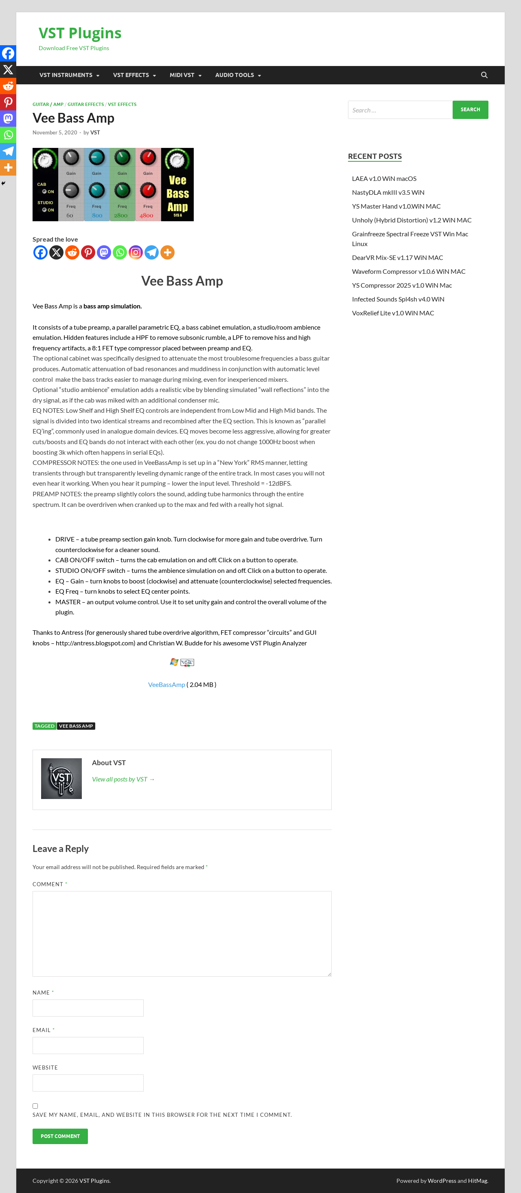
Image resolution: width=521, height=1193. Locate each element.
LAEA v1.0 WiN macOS (384, 178)
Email (44, 1030)
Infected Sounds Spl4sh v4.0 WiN (398, 299)
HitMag (477, 1180)
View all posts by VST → (123, 779)
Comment (50, 884)
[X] (56, 252)
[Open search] (484, 75)
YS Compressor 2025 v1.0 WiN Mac (402, 285)
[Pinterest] (88, 252)
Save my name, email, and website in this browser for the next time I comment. (162, 1115)
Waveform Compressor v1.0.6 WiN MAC (409, 271)
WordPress (442, 1180)
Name (43, 992)
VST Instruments (65, 75)
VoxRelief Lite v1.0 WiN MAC (393, 313)
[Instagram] (136, 252)
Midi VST (182, 75)
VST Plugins (80, 33)
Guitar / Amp (48, 104)
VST (95, 132)
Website (45, 1067)
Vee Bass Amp (76, 726)
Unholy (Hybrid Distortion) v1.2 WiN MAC (412, 220)
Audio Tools (234, 75)
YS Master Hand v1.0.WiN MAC (396, 206)
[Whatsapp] (120, 252)
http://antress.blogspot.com (95, 643)
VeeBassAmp (166, 684)
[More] (167, 252)
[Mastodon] (104, 252)
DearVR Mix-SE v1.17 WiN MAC (397, 257)
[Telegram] (151, 252)
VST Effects (131, 75)
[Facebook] (40, 252)
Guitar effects (86, 104)
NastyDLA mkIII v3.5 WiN (388, 192)
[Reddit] (72, 252)
